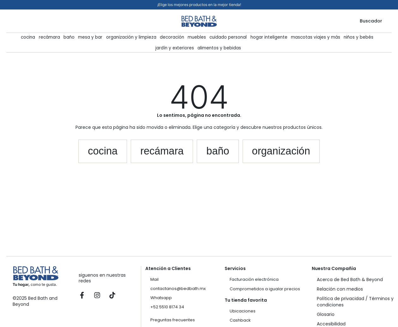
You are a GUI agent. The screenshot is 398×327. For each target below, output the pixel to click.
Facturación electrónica (254, 279)
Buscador (371, 21)
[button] (95, 152)
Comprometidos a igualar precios (265, 289)
